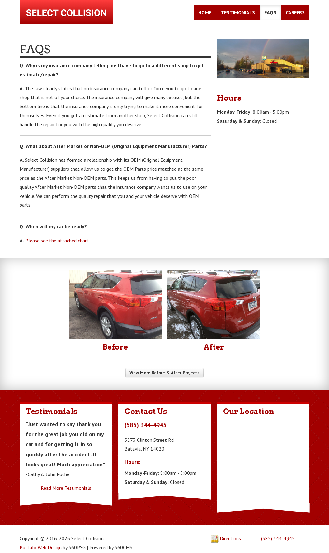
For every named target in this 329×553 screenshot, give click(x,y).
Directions (226, 530)
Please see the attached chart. (56, 231)
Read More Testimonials (65, 480)
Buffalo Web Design (39, 539)
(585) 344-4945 (279, 530)
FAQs (272, 13)
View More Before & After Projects (164, 364)
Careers (296, 13)
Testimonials (239, 13)
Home (206, 13)
